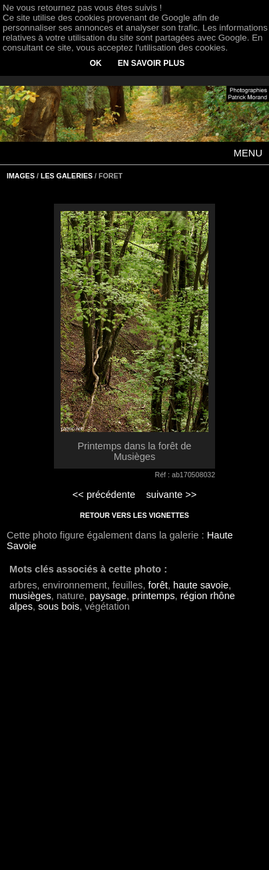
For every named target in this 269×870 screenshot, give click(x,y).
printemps (153, 595)
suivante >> (171, 494)
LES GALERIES (67, 176)
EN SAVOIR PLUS (151, 63)
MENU (248, 153)
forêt (158, 585)
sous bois (58, 606)
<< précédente (104, 494)
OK (96, 63)
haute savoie (200, 585)
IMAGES (21, 176)
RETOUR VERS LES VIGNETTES (134, 515)
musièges (30, 595)
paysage (108, 595)
